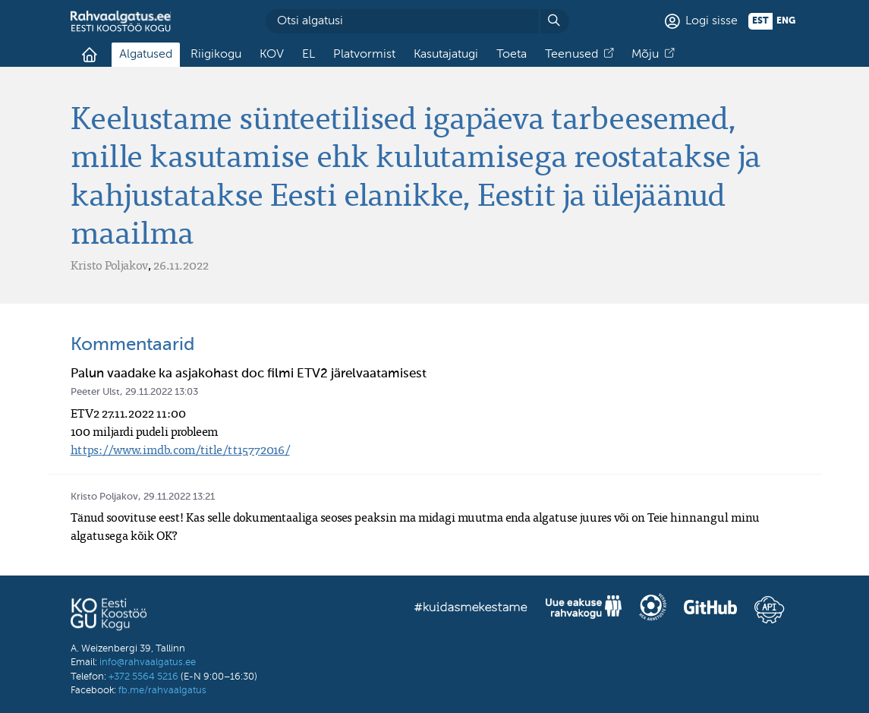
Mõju (645, 55)
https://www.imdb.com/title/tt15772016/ (180, 449)
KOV (272, 55)
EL (308, 55)
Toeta (511, 55)
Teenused (571, 55)
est (760, 21)
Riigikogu (215, 55)
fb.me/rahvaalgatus (162, 691)
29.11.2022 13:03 (161, 392)
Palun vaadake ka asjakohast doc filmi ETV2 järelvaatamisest (249, 374)
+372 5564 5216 (143, 677)
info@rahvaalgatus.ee (147, 662)
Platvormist (364, 55)
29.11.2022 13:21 (179, 497)
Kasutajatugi (446, 55)
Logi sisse (711, 21)
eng (785, 21)
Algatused (145, 55)
